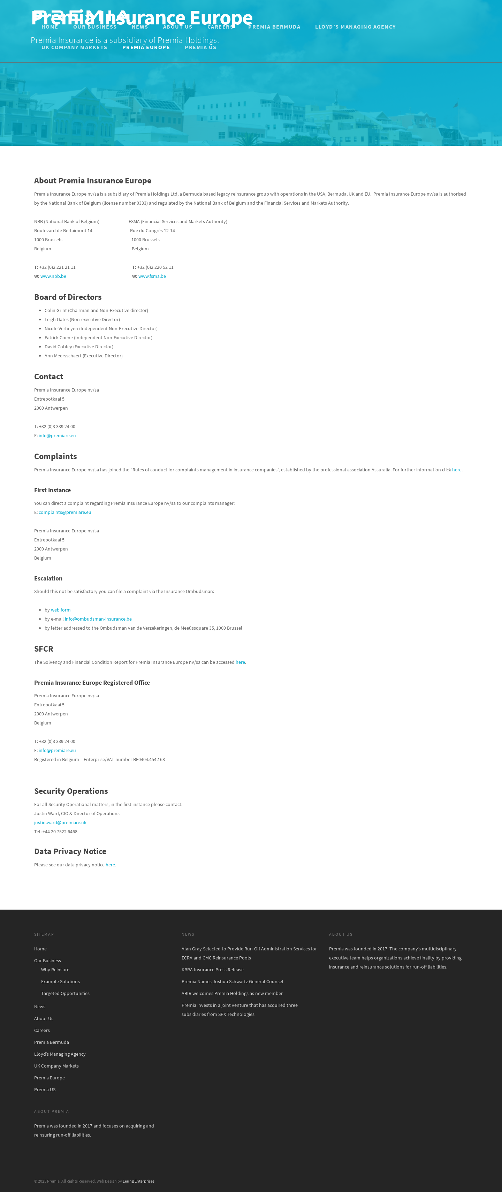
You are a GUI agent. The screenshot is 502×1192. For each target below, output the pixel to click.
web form (61, 610)
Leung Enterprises (138, 1181)
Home (50, 26)
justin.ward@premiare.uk (60, 822)
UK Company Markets (74, 47)
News (140, 26)
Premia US (201, 47)
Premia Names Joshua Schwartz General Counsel (232, 981)
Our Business (95, 26)
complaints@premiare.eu (65, 512)
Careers (220, 26)
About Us (178, 26)
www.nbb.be (53, 276)
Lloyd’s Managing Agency (355, 26)
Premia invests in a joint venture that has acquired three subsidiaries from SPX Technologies (240, 1009)
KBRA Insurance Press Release (213, 969)
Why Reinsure (55, 969)
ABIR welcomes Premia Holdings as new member (232, 993)
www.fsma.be (152, 276)
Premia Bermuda (274, 26)
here (457, 469)
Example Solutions (60, 981)
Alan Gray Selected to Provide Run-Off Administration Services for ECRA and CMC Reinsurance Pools (249, 953)
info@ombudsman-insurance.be (98, 619)
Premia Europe (146, 47)
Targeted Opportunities (65, 993)
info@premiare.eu (57, 435)
